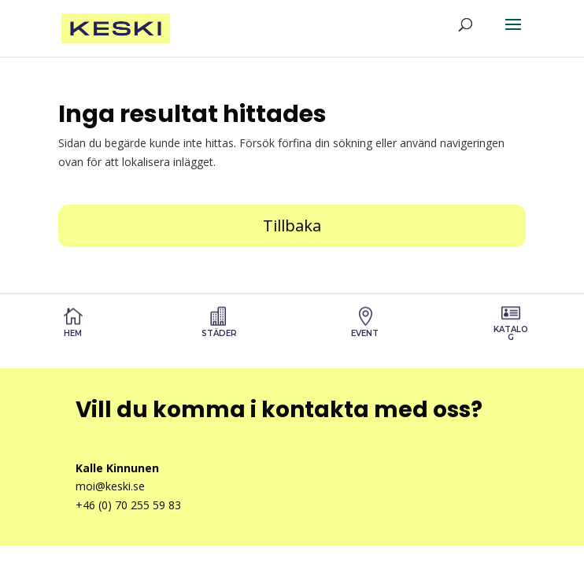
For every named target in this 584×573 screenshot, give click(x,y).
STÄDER (219, 333)
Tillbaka (292, 225)
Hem (73, 333)
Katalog (510, 333)
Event (365, 333)
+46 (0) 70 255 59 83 (128, 504)
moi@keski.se (110, 486)
